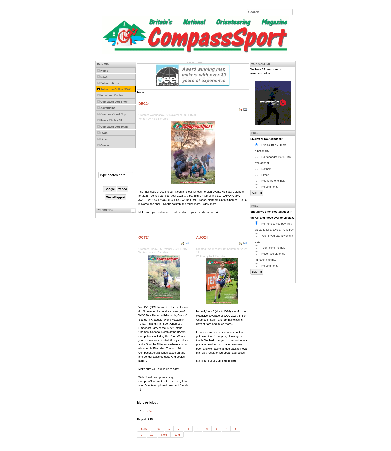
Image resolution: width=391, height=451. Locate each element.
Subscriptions (109, 83)
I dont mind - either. (270, 247)
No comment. (266, 186)
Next (164, 434)
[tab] (133, 211)
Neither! (263, 168)
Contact (105, 145)
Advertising (108, 107)
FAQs (104, 132)
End (177, 434)
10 (151, 434)
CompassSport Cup (113, 114)
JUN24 (147, 411)
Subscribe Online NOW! (115, 89)
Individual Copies (111, 95)
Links (104, 139)
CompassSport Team (114, 126)
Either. (262, 174)
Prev (157, 428)
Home (104, 70)
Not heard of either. (270, 180)
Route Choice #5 (111, 120)
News (104, 76)
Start (144, 428)
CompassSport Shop (114, 101)
